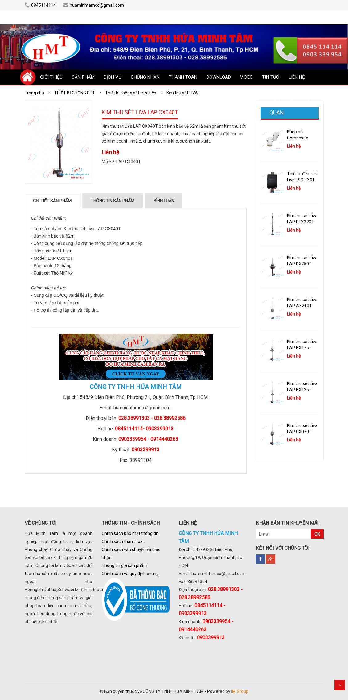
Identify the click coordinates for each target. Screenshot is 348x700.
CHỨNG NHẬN (145, 77)
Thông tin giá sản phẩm (124, 565)
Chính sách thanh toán (123, 541)
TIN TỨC (270, 77)
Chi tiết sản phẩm (52, 200)
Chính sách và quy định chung (130, 573)
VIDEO (246, 77)
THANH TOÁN (183, 77)
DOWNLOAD (219, 77)
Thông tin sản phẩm (112, 200)
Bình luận (164, 200)
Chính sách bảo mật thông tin (130, 533)
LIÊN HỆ (297, 77)
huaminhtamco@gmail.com (93, 5)
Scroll (339, 685)
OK (317, 534)
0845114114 (40, 5)
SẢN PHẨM (83, 77)
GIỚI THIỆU (51, 77)
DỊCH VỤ (112, 77)
